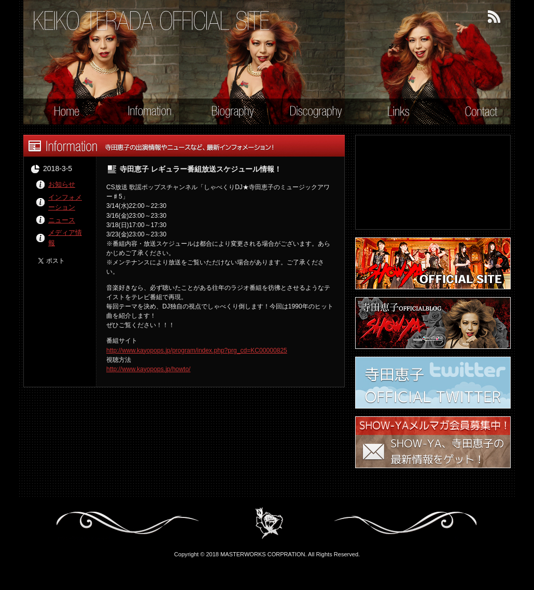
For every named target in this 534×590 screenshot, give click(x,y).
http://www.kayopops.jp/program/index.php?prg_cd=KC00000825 (196, 350)
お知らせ (61, 184)
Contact (475, 112)
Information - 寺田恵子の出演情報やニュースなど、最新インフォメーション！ (184, 146)
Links (391, 112)
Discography (309, 112)
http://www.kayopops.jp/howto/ (148, 369)
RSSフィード (494, 17)
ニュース (61, 220)
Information (143, 112)
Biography (226, 112)
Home (60, 112)
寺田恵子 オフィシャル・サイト (152, 21)
